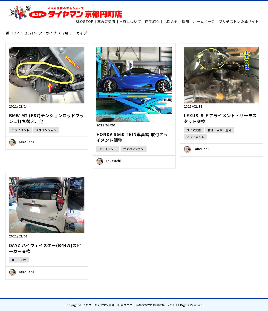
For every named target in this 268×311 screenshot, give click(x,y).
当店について (130, 21)
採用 (185, 21)
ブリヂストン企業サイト (239, 21)
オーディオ (19, 260)
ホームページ (204, 21)
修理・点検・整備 (219, 130)
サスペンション (46, 130)
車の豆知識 (106, 21)
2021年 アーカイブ (41, 32)
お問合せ (171, 21)
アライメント (20, 130)
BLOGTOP (84, 21)
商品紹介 (152, 21)
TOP (15, 32)
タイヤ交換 (194, 130)
